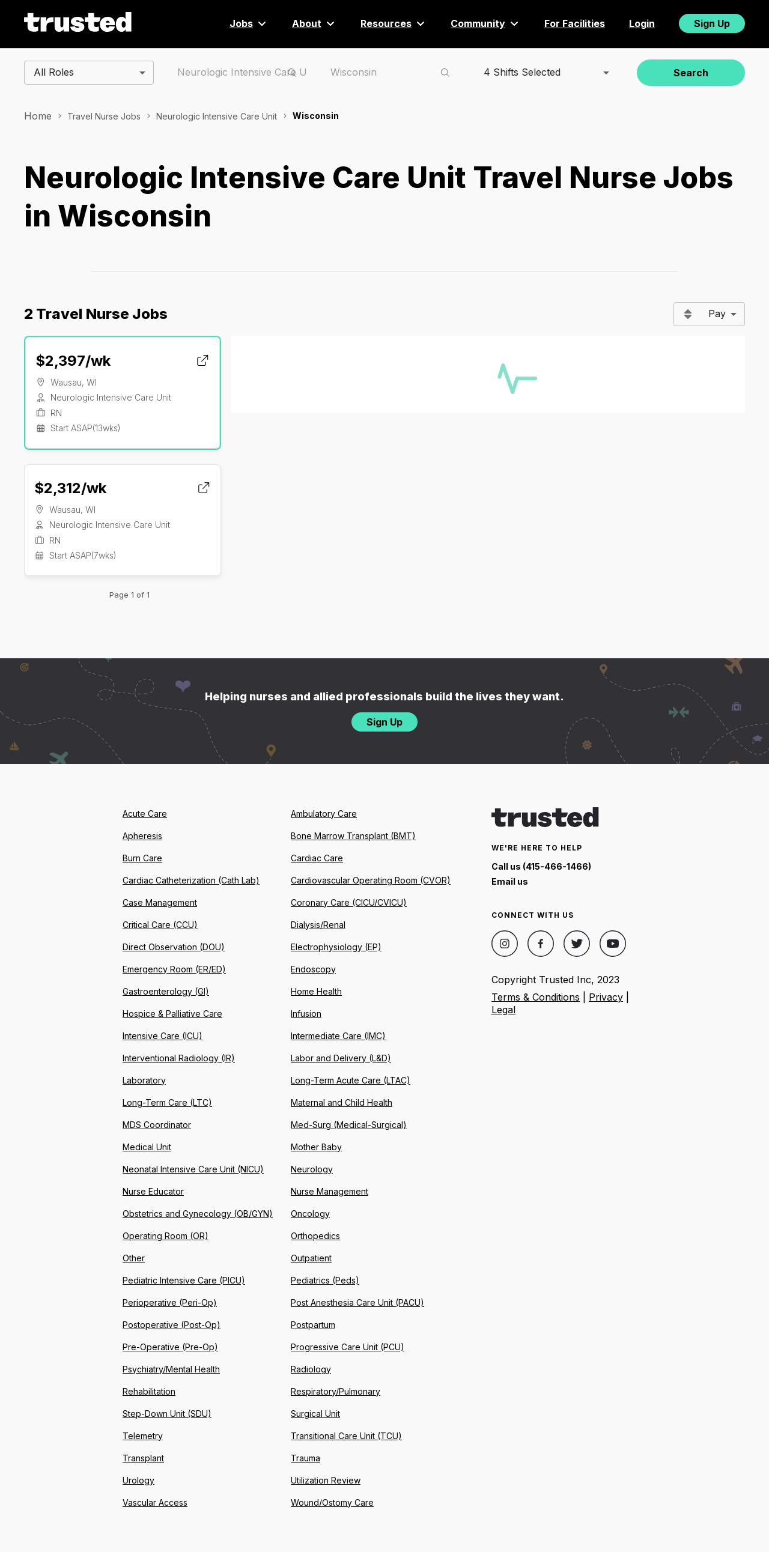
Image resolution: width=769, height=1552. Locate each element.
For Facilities (574, 23)
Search (690, 73)
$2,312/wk (70, 488)
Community (485, 23)
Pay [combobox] (717, 314)
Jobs (248, 23)
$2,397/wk (73, 360)
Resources (393, 23)
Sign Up (712, 23)
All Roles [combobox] (54, 72)
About (314, 23)
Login (642, 23)
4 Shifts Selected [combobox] (522, 72)
